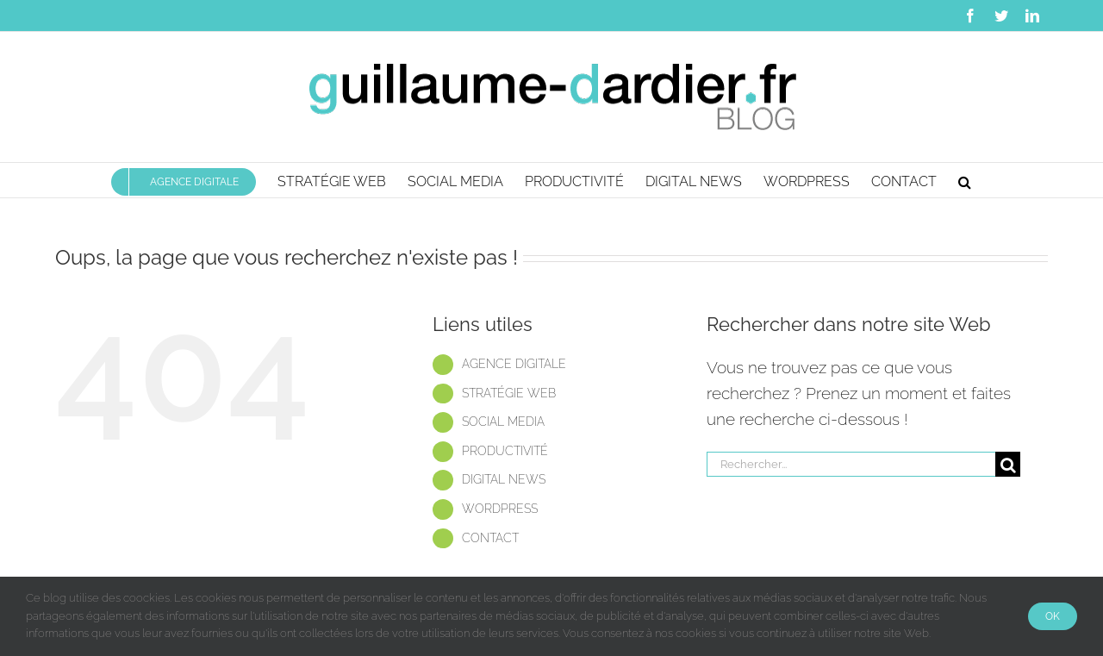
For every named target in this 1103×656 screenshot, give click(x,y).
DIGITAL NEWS (503, 479)
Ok (1052, 616)
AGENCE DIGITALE (514, 364)
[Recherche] (1007, 464)
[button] (964, 180)
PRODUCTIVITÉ (505, 451)
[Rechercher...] (851, 464)
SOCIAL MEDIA (503, 421)
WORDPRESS (500, 508)
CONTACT (490, 538)
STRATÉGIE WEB (509, 393)
